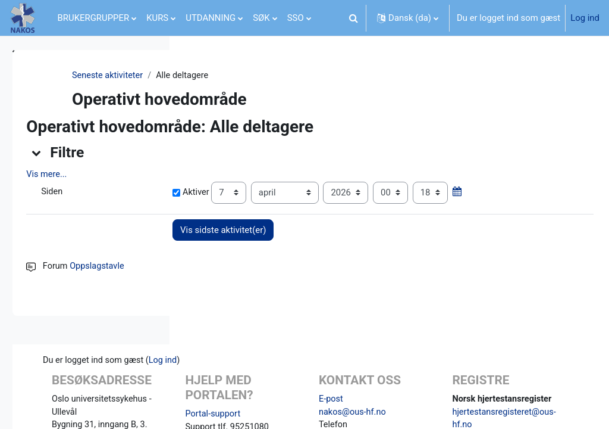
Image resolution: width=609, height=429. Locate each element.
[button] (353, 18)
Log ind (584, 18)
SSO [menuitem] (295, 18)
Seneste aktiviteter (229, 75)
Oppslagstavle (265, 290)
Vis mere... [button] (213, 174)
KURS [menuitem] (157, 18)
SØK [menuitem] (261, 18)
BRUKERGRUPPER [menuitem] (94, 18)
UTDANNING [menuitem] (211, 18)
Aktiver (309, 193)
